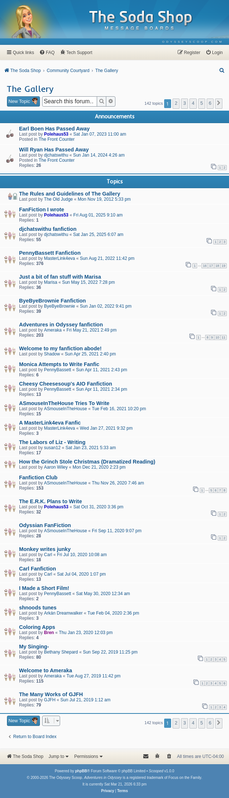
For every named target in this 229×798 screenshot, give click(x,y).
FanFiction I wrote (41, 209)
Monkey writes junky (45, 549)
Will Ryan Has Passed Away (54, 150)
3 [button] (184, 103)
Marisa (50, 282)
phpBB (81, 771)
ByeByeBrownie (59, 306)
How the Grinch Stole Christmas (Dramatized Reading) (87, 462)
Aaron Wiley (56, 467)
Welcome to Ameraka (45, 670)
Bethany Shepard (61, 652)
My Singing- (34, 647)
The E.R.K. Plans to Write (50, 501)
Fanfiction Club (38, 477)
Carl (48, 554)
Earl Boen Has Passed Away (54, 129)
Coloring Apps (37, 627)
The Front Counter (56, 139)
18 (217, 266)
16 (205, 266)
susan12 (52, 447)
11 (223, 337)
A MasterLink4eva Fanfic (50, 423)
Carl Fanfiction (37, 569)
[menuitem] (193, 41)
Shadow (52, 354)
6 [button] (210, 103)
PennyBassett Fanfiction (50, 253)
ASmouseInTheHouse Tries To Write (64, 403)
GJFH (49, 699)
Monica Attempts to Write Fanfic (59, 364)
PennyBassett (57, 369)
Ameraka (53, 330)
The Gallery (30, 88)
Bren (49, 632)
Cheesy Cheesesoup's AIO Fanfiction (65, 384)
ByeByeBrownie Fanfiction (52, 301)
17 (211, 266)
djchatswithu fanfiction (48, 229)
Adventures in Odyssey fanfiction (61, 325)
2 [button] (176, 103)
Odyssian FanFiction (45, 525)
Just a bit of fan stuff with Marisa (60, 277)
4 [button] (193, 103)
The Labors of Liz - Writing (52, 442)
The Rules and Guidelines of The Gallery (69, 194)
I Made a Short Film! (44, 588)
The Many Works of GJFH (51, 694)
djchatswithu (56, 155)
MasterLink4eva (59, 258)
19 (223, 266)
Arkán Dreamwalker (63, 613)
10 (217, 337)
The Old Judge (58, 199)
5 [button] (201, 103)
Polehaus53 (56, 134)
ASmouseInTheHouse (65, 408)
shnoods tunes (37, 608)
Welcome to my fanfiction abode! (60, 348)
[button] (218, 104)
